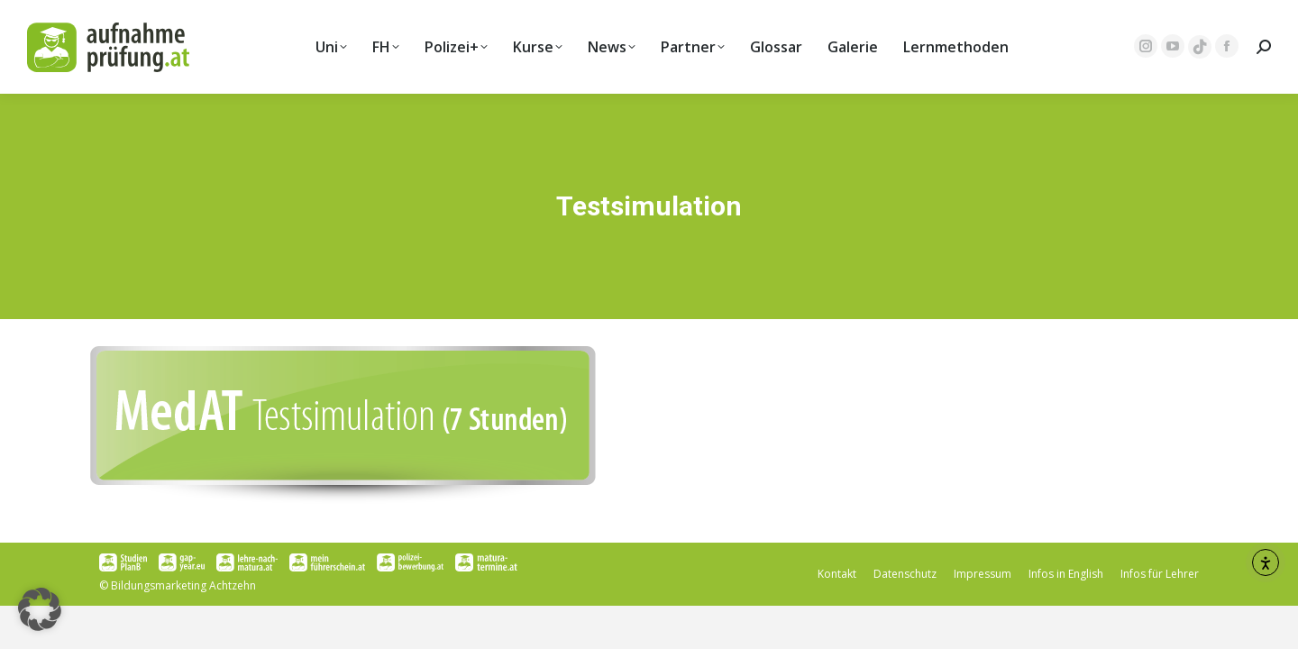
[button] (39, 609)
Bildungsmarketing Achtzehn (183, 585)
